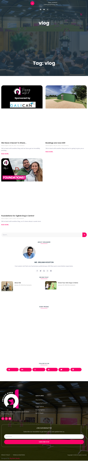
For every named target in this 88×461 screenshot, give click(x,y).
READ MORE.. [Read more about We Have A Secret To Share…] (5, 154)
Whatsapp (38, 370)
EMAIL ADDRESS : (53, 2)
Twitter (64, 370)
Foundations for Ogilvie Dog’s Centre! (17, 216)
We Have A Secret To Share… (13, 143)
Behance (25, 370)
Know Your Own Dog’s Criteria (68, 283)
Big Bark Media (15, 459)
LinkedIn (76, 370)
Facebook (12, 370)
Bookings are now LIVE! (55, 143)
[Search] (84, 235)
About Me (18, 283)
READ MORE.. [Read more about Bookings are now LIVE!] (49, 152)
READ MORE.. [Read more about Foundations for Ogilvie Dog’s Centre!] (5, 225)
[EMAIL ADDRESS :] (32, 3)
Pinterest (52, 370)
